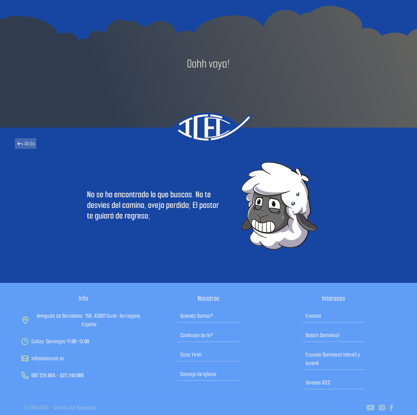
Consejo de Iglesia (198, 374)
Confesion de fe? (196, 335)
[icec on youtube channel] (370, 407)
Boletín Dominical (322, 335)
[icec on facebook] (391, 407)
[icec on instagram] (382, 407)
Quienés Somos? (196, 316)
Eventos (313, 316)
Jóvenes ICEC (318, 382)
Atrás (25, 143)
